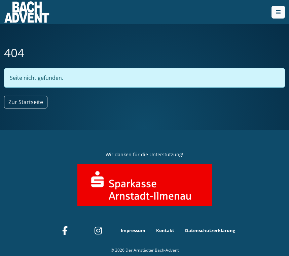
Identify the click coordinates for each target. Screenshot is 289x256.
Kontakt (165, 230)
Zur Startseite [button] (25, 102)
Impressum (133, 230)
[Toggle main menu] (278, 12)
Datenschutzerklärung (210, 230)
